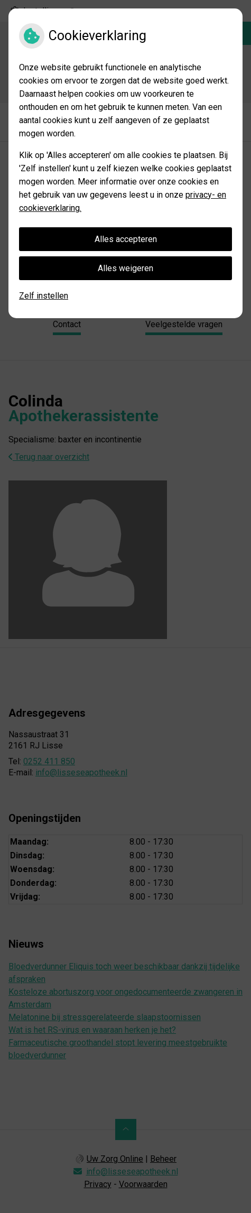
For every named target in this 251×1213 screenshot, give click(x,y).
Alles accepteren (126, 239)
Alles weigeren (125, 268)
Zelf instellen (43, 296)
